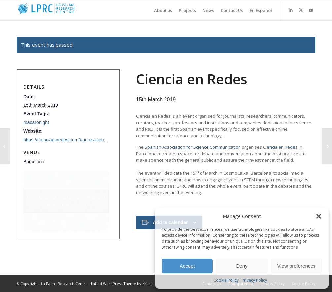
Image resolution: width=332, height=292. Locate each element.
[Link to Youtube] (310, 10)
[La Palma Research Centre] (66, 10)
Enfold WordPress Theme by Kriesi (121, 283)
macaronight (36, 122)
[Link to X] (301, 10)
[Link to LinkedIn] (291, 10)
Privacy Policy (254, 280)
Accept (187, 266)
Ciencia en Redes (280, 147)
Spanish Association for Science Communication (193, 147)
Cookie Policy (226, 280)
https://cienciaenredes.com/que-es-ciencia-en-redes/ (77, 139)
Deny (241, 266)
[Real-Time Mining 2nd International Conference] (327, 146)
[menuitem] (159, 10)
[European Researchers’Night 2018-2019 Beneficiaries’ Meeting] (5, 146)
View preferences (296, 266)
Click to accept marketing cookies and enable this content (66, 201)
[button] (318, 216)
